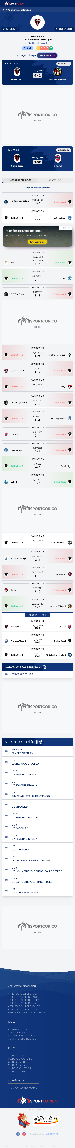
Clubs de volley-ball (20, 1068)
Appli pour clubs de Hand (23, 1003)
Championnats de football (23, 1088)
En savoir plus (37, 241)
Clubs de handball (19, 1065)
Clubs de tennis (17, 1071)
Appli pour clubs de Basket (23, 996)
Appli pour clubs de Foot (22, 993)
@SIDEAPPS (52, 1134)
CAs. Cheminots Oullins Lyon (18, 10)
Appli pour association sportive (26, 1012)
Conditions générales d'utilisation (40, 1146)
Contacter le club (64, 29)
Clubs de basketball (20, 1058)
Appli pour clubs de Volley (24, 1006)
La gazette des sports (21, 1032)
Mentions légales (11, 1146)
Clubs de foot (16, 1055)
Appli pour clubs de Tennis (23, 1009)
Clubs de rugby (17, 1062)
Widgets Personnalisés (21, 1035)
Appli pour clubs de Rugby (23, 1000)
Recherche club (17, 1029)
